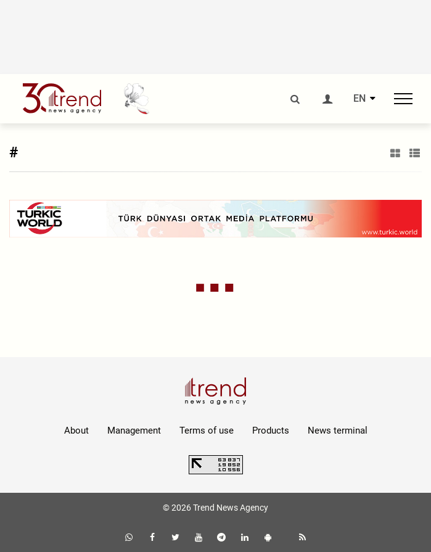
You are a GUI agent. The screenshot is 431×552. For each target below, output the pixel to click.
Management (134, 430)
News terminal (337, 430)
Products (270, 430)
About (76, 430)
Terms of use (206, 430)
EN (359, 99)
